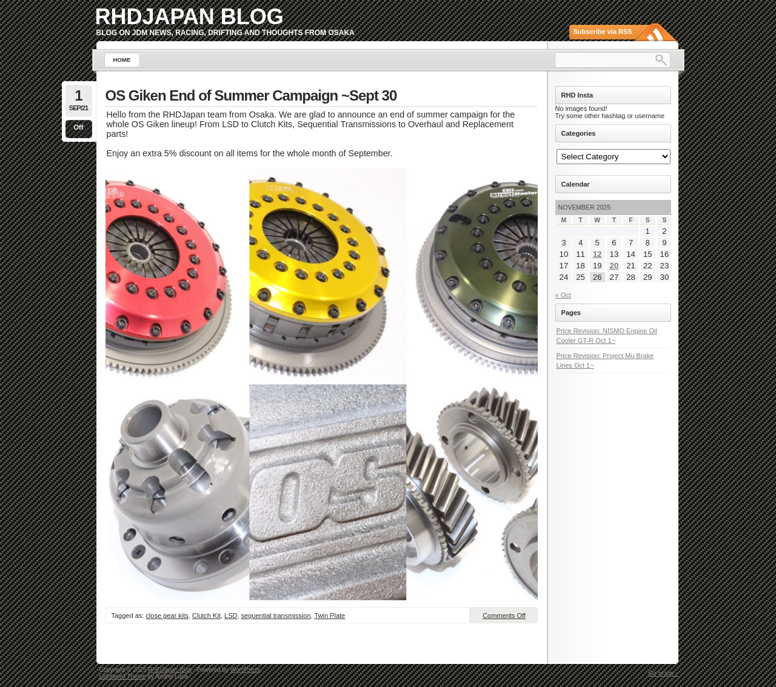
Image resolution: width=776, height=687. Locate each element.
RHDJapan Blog (189, 16)
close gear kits (167, 615)
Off (79, 127)
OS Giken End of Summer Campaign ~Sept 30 (251, 95)
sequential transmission (276, 615)
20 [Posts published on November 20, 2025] (614, 265)
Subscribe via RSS (603, 31)
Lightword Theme (122, 676)
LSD (230, 615)
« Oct (563, 295)
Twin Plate (329, 615)
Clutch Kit (206, 615)
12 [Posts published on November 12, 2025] (597, 254)
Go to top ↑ (663, 673)
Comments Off (504, 615)
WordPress (245, 669)
